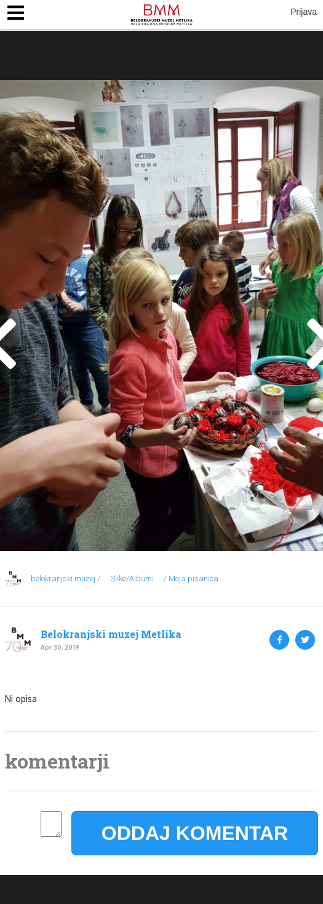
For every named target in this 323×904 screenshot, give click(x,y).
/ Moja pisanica (191, 578)
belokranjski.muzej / (65, 578)
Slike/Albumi (132, 578)
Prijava (303, 12)
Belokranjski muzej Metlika (111, 634)
